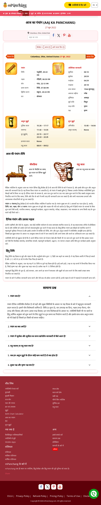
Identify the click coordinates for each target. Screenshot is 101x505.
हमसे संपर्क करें (57, 434)
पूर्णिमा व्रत (56, 403)
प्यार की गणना (10, 403)
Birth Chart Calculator (14, 414)
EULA (10, 496)
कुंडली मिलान (9, 396)
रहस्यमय (56, 13)
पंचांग (25, 13)
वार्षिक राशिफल (10, 459)
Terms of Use (73, 496)
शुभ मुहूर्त (8, 424)
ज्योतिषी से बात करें (12, 388)
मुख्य (5, 13)
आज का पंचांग (10, 417)
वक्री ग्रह (55, 396)
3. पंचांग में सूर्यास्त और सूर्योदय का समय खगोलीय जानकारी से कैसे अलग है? (49, 336)
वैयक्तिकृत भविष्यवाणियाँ (13, 434)
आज (47, 47)
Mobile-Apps (10, 442)
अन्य (68, 13)
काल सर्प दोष (56, 392)
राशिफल (8, 452)
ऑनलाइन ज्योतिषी (15, 12)
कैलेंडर (63, 13)
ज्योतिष (38, 13)
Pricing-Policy (56, 496)
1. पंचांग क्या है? (49, 296)
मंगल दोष (55, 389)
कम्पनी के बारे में (58, 445)
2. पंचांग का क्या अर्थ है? (49, 326)
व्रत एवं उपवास (47, 13)
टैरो (6, 421)
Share (7, 473)
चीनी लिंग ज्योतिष (58, 399)
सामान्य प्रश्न (56, 438)
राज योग (8, 399)
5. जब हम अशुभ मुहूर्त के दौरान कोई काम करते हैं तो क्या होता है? (49, 355)
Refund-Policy (39, 496)
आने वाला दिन (58, 47)
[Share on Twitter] (59, 35)
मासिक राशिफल (10, 455)
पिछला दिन (10, 56)
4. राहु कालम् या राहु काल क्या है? (49, 346)
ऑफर (55, 449)
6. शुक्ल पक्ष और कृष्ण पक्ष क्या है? (49, 365)
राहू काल (55, 407)
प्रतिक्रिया (55, 442)
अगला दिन (90, 56)
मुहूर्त (31, 13)
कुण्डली (7, 392)
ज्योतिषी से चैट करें (77, 5)
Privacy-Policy (22, 496)
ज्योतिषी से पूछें (10, 438)
